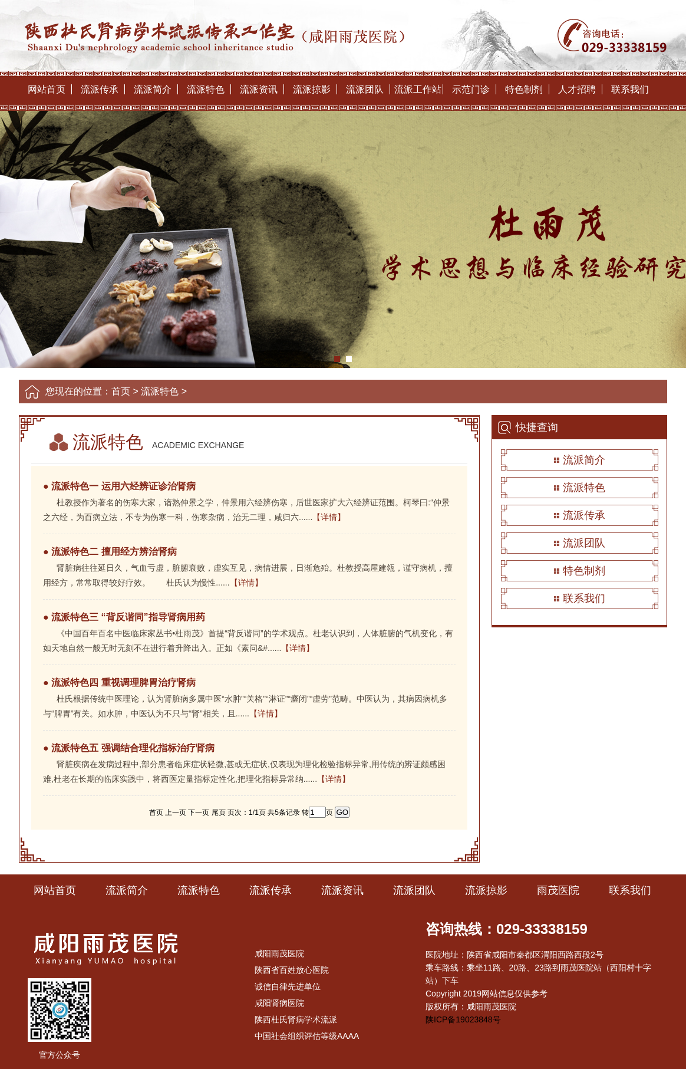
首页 (120, 391)
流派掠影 (312, 89)
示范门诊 (471, 89)
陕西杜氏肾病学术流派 (296, 1019)
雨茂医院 (558, 890)
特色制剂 (524, 89)
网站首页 (46, 89)
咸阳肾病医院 (279, 1003)
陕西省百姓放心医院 (292, 970)
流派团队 (365, 89)
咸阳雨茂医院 (279, 953)
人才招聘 (577, 89)
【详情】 (328, 517)
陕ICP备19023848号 (463, 1019)
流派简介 (153, 89)
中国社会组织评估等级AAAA (307, 1036)
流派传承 (99, 89)
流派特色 (206, 89)
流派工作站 (417, 89)
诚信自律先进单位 (288, 986)
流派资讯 (259, 89)
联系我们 (630, 89)
